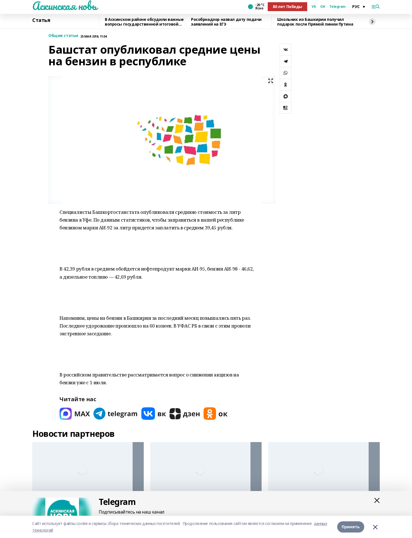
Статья (41, 20)
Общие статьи (63, 35)
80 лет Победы (287, 6)
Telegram (337, 6)
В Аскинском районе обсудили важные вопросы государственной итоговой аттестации (144, 21)
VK (314, 6)
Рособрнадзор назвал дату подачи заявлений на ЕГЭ (226, 21)
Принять (351, 526)
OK (322, 6)
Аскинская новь (64, 5)
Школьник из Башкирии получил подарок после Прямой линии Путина (315, 21)
